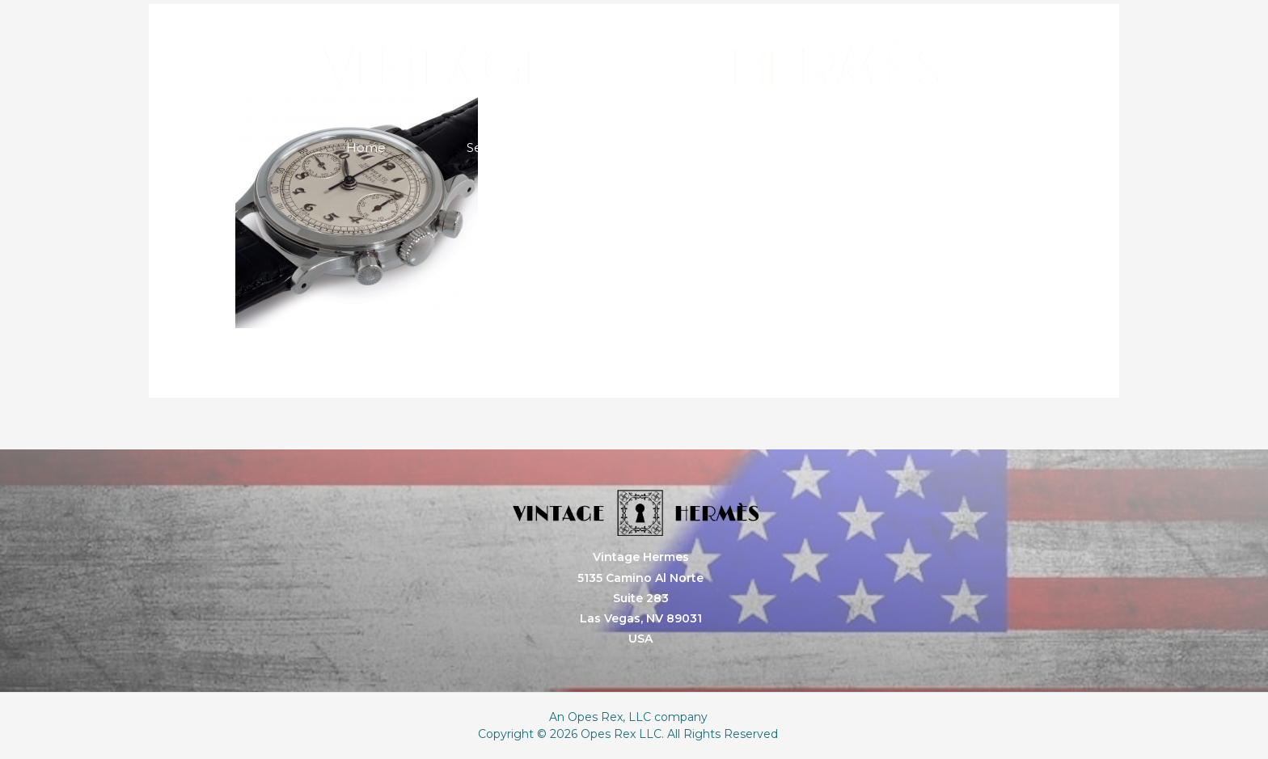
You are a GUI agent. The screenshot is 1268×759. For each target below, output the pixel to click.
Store (733, 147)
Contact (856, 147)
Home (366, 147)
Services (492, 147)
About (617, 147)
